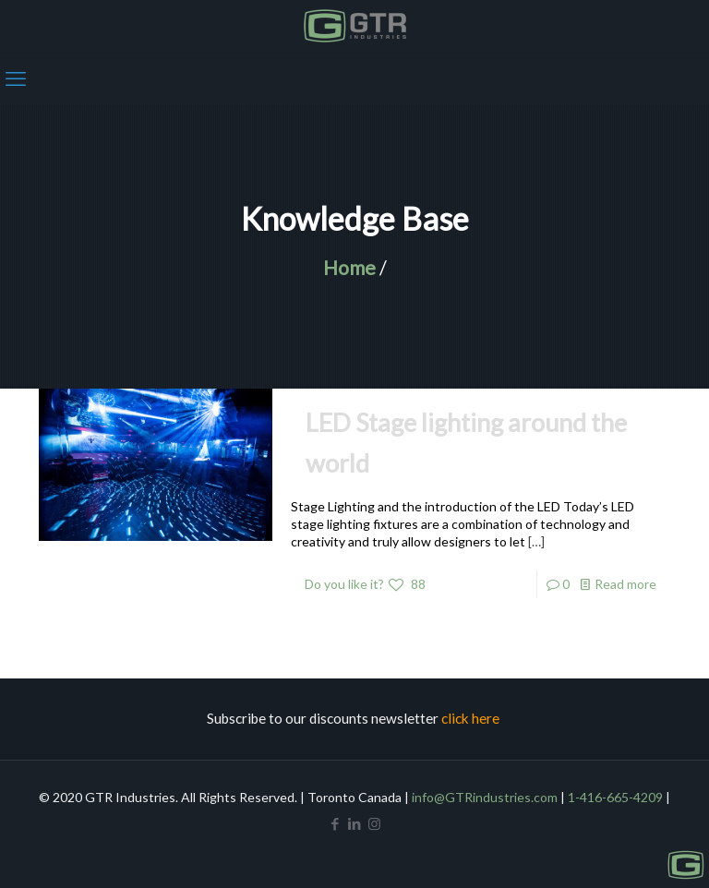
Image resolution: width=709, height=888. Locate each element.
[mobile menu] (15, 78)
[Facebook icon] (335, 823)
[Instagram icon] (374, 823)
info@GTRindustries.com (485, 797)
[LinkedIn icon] (355, 823)
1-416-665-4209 (615, 797)
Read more (625, 584)
